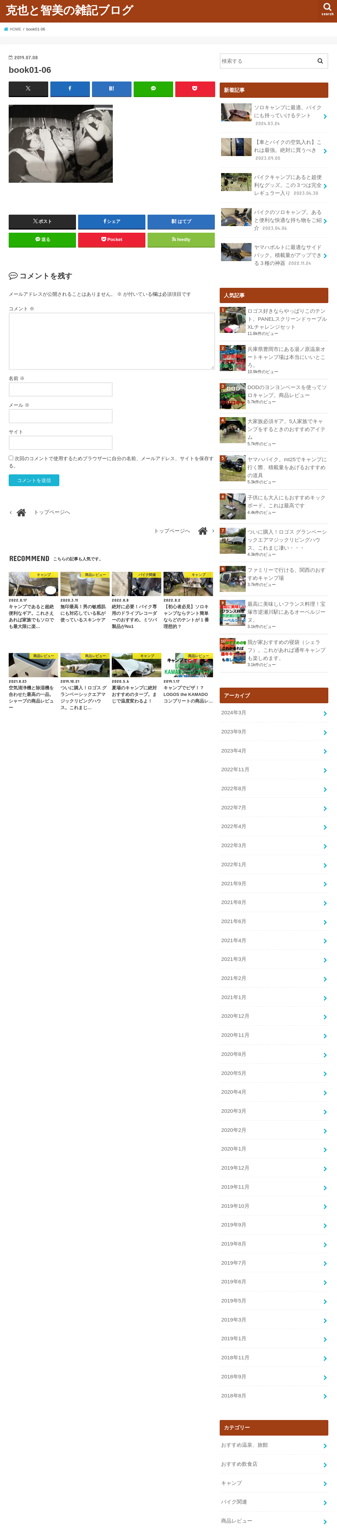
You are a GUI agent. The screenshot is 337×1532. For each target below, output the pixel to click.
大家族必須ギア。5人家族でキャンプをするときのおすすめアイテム (286, 421)
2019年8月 (233, 1214)
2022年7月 (233, 792)
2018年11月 (234, 1324)
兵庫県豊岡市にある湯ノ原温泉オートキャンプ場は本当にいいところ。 (286, 349)
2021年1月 (233, 976)
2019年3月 (233, 1287)
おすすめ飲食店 (239, 1428)
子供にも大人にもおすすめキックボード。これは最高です (286, 492)
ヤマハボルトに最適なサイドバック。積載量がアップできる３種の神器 (271, 249)
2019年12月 (234, 1141)
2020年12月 (234, 994)
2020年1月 (233, 1122)
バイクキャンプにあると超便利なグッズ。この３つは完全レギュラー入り (271, 182)
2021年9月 (233, 865)
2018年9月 (233, 1342)
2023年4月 (233, 737)
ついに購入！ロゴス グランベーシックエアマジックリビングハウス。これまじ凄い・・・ (287, 529)
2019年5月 (233, 1269)
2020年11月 (234, 1012)
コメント (21, 308)
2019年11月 (234, 1159)
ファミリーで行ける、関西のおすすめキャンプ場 (286, 563)
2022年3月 (233, 829)
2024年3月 (233, 700)
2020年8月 (233, 1030)
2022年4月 (233, 811)
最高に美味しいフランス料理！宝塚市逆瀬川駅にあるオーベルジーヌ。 (286, 601)
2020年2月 (233, 1104)
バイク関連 (234, 1465)
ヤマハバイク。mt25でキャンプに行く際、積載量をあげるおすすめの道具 (287, 458)
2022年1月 (233, 847)
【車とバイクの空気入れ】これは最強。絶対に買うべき (271, 148)
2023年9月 (233, 719)
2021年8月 (233, 884)
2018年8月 (233, 1360)
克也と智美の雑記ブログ (69, 10)
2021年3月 (233, 939)
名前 (17, 378)
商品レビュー (236, 1483)
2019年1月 (233, 1306)
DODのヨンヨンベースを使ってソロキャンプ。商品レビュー (287, 383)
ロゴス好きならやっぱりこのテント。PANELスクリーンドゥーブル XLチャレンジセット (287, 312)
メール (19, 404)
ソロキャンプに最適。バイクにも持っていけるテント (271, 114)
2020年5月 (233, 1049)
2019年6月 (233, 1251)
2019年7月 (233, 1232)
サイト (16, 431)
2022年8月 (233, 774)
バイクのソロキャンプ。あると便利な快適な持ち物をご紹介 (271, 215)
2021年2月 (233, 957)
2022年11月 (234, 755)
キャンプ (231, 1446)
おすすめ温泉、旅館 (244, 1409)
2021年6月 (233, 902)
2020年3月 (233, 1085)
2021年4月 (233, 920)
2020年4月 (233, 1067)
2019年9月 (233, 1195)
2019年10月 (234, 1177)
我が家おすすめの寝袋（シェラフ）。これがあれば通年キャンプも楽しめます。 (286, 638)
